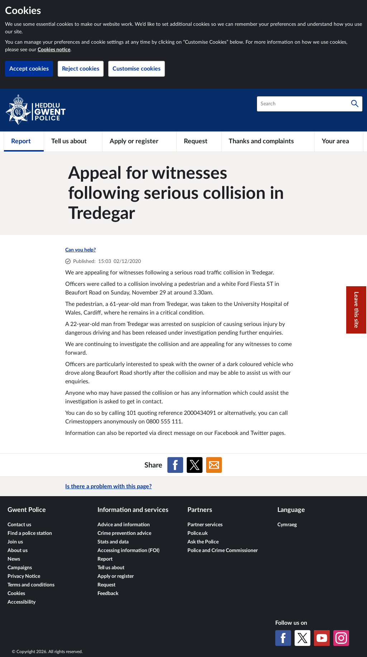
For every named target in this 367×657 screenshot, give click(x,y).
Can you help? (80, 250)
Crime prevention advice (124, 533)
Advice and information (123, 524)
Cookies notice (54, 49)
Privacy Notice (24, 576)
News (14, 559)
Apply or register (115, 576)
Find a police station (30, 533)
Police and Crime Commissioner (222, 550)
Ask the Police (203, 542)
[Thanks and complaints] (267, 141)
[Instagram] (341, 638)
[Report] (24, 141)
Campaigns (20, 567)
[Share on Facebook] (175, 465)
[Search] (355, 104)
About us (18, 550)
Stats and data (113, 542)
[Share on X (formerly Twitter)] (194, 465)
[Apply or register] (139, 141)
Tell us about (110, 567)
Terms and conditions (31, 585)
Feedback (107, 593)
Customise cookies (137, 69)
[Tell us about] (73, 141)
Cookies (16, 593)
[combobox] (310, 104)
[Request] (199, 141)
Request (106, 585)
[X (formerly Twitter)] (302, 638)
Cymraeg (287, 524)
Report (105, 559)
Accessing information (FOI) (128, 550)
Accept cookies (29, 69)
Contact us (19, 524)
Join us (15, 542)
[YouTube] (322, 638)
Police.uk (197, 533)
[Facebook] (283, 638)
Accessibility (21, 602)
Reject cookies (80, 69)
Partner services (205, 524)
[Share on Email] (214, 465)
